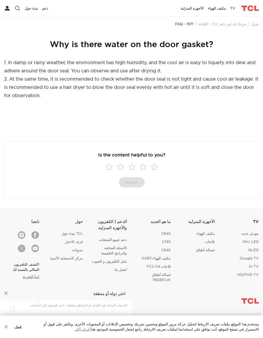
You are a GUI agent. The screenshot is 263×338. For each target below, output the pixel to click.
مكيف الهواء (205, 233)
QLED (253, 250)
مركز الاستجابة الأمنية (66, 258)
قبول (18, 326)
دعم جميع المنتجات (113, 239)
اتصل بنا (121, 269)
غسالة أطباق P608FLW (161, 277)
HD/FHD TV (248, 274)
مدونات (77, 250)
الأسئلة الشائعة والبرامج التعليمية (114, 250)
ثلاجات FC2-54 (159, 266)
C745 (166, 241)
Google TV (249, 258)
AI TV (254, 266)
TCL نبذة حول (72, 233)
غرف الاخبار (74, 241)
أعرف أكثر (83, 329)
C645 (166, 250)
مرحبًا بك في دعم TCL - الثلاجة (222, 24)
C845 (166, 233)
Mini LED (251, 241)
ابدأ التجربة (31, 276)
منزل (255, 24)
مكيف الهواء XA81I (156, 258)
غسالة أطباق (205, 250)
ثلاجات (210, 241)
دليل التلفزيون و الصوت (109, 261)
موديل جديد (250, 233)
